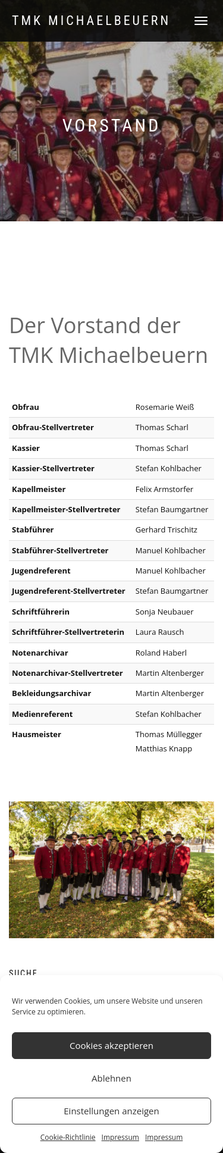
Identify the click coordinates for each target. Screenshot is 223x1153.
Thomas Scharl (162, 448)
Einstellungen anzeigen (111, 1111)
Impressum (120, 1137)
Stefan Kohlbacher (169, 714)
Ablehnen (111, 1078)
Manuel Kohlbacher (171, 570)
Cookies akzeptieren (111, 1045)
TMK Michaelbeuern (91, 21)
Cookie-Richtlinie (68, 1137)
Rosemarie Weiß (165, 407)
